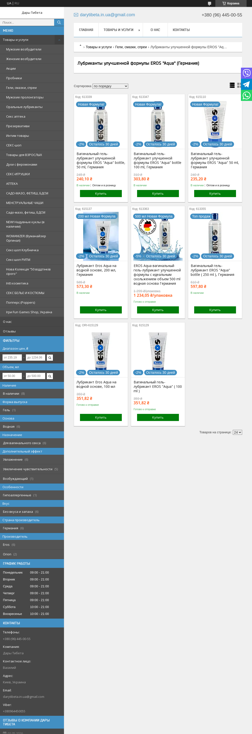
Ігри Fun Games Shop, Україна (29, 312)
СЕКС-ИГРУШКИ (18, 174)
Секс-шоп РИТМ (18, 259)
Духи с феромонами (21, 164)
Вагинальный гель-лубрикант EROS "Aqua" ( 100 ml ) (158, 386)
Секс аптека (15, 116)
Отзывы (9, 331)
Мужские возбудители (23, 49)
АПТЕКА (12, 183)
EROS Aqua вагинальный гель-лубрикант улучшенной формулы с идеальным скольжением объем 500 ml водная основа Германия (157, 275)
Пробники (14, 78)
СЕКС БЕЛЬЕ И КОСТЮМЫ (25, 293)
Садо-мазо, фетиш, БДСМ (25, 212)
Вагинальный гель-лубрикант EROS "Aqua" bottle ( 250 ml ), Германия (212, 270)
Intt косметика (17, 283)
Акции (11, 68)
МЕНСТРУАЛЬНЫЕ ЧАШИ (24, 203)
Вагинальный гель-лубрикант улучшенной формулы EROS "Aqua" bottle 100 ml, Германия (157, 160)
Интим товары (17, 135)
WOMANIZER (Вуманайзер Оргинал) (26, 238)
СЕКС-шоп (13, 145)
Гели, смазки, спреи (21, 87)
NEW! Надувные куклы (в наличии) (25, 224)
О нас (7, 321)
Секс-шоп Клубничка (22, 250)
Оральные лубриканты (24, 107)
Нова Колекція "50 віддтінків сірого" (28, 271)
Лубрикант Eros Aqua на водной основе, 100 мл (96, 384)
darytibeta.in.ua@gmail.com (23, 696)
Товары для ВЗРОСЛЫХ (24, 155)
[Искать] (59, 22)
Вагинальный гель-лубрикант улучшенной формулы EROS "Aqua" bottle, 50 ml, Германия (101, 160)
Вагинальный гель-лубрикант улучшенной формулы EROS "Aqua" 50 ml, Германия (215, 160)
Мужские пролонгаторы (25, 97)
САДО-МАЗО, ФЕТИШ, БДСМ (27, 193)
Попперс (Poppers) (20, 302)
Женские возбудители (23, 59)
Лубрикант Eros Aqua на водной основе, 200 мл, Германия (96, 270)
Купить (101, 193)
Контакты (181, 30)
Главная (86, 30)
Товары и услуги (15, 39)
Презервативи (18, 126)
